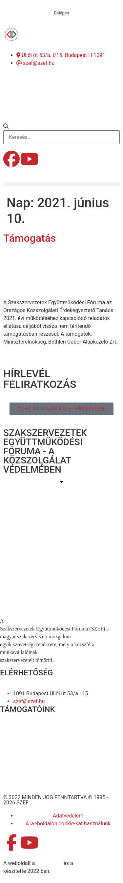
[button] (61, 126)
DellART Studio (91, 863)
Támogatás (29, 238)
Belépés (61, 12)
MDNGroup (49, 863)
